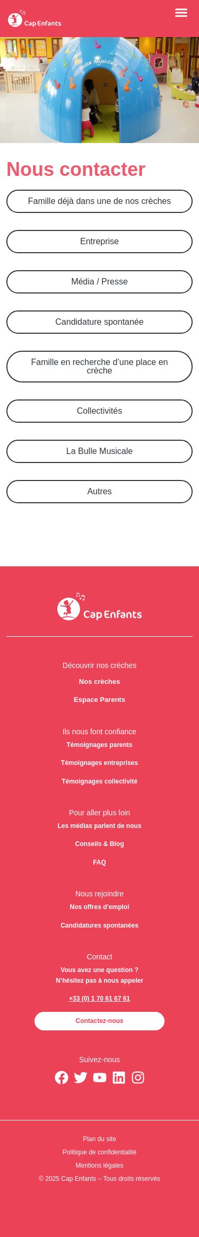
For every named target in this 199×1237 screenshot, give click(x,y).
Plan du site (99, 1139)
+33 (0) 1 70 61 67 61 (99, 998)
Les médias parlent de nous (99, 826)
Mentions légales (99, 1165)
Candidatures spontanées (99, 925)
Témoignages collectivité (99, 781)
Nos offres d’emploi (99, 907)
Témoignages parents (99, 745)
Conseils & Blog (99, 844)
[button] (181, 12)
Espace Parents (99, 700)
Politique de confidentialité (99, 1152)
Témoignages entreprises (99, 763)
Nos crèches (99, 682)
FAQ (99, 862)
